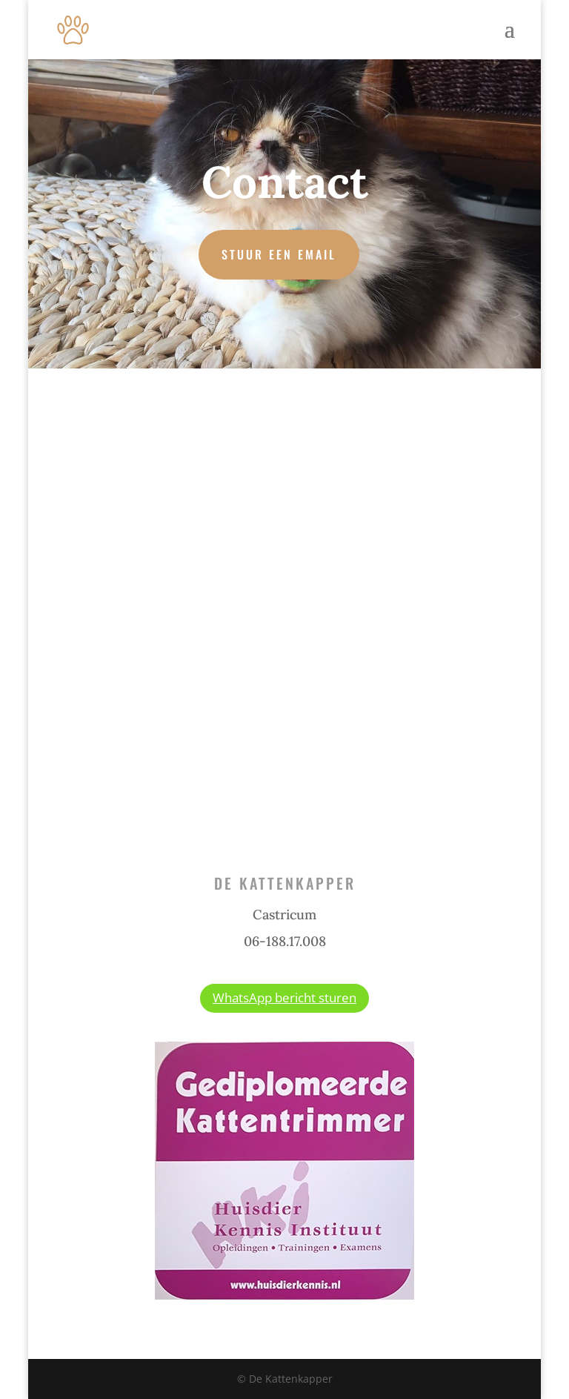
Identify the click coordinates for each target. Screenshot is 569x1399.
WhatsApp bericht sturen (284, 997)
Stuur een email (279, 254)
